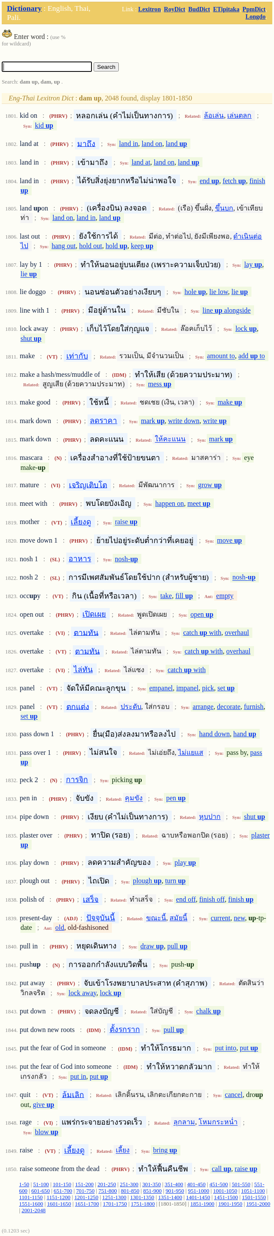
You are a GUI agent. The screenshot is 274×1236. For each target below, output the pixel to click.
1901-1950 (230, 1204)
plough (147, 881)
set (226, 688)
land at (141, 162)
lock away (82, 993)
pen (176, 798)
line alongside (226, 310)
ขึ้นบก (224, 208)
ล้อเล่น (214, 115)
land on (152, 143)
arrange (202, 706)
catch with (202, 632)
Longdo (255, 16)
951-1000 (198, 1191)
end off (186, 899)
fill (183, 595)
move (229, 540)
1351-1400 (170, 1197)
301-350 (151, 1184)
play (185, 862)
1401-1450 (198, 1197)
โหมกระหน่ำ (218, 1122)
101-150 (62, 1184)
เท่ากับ (77, 356)
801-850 (130, 1191)
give (43, 1104)
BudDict (199, 9)
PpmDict (253, 9)
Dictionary (24, 8)
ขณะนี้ (156, 918)
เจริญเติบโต (88, 484)
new (239, 918)
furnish (253, 706)
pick (208, 688)
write (215, 420)
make (230, 402)
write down (183, 420)
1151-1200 (58, 1197)
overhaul (237, 632)
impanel (187, 688)
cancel (234, 1094)
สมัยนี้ (178, 918)
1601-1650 (59, 1204)
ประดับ (131, 706)
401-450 (196, 1184)
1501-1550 (254, 1197)
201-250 (107, 1184)
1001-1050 (225, 1191)
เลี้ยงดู (81, 522)
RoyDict (174, 9)
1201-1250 (86, 1197)
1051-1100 (253, 1191)
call (221, 1168)
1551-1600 (31, 1204)
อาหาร (79, 558)
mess (159, 384)
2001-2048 (34, 1210)
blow (47, 1132)
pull (177, 946)
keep (142, 245)
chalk (208, 1011)
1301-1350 (142, 1197)
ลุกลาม (184, 1122)
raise (126, 522)
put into (225, 1048)
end (209, 180)
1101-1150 (31, 1197)
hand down (214, 734)
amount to (221, 356)
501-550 (241, 1184)
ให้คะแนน (170, 439)
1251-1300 (114, 1197)
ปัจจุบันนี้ (100, 917)
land (176, 143)
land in (128, 143)
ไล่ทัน (83, 669)
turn (175, 881)
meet (198, 503)
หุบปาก (210, 816)
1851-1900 (202, 1204)
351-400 (174, 1184)
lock (246, 328)
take (166, 595)
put (249, 1048)
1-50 (24, 1184)
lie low (218, 291)
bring (165, 1150)
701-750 (85, 1191)
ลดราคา (103, 420)
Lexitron (149, 9)
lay (253, 264)
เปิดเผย (94, 614)
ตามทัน (86, 632)
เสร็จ (90, 899)
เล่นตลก (239, 115)
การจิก (77, 779)
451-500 (218, 1184)
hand (244, 734)
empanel (161, 688)
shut (30, 338)
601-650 (40, 1191)
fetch (234, 180)
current (220, 918)
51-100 (41, 1184)
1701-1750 (115, 1204)
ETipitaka (226, 9)
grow (210, 485)
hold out (90, 245)
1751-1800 (143, 1204)
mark (153, 420)
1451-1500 (226, 1197)
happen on (169, 503)
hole (195, 291)
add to (251, 356)
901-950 (175, 1191)
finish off (212, 899)
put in (78, 1076)
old (59, 927)
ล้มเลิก (73, 1094)
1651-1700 (87, 1204)
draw (152, 946)
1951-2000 (258, 1204)
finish (240, 899)
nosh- (126, 559)
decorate (228, 706)
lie (28, 274)
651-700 (63, 1191)
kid (44, 125)
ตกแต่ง (77, 706)
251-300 (129, 1184)
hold (116, 245)
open (201, 614)
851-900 (152, 1191)
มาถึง (86, 143)
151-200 (84, 1184)
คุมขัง (134, 798)
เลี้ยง (123, 1150)
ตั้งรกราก (125, 1029)
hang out (64, 245)
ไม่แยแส (190, 752)
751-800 (107, 1191)
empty (225, 595)
